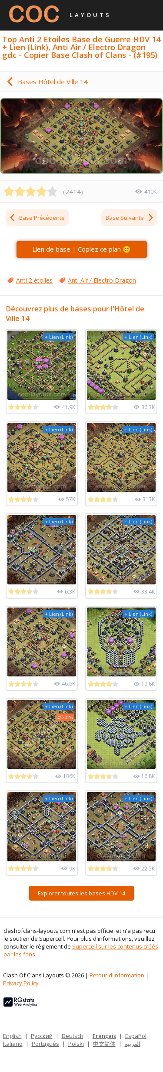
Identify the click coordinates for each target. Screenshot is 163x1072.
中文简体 (104, 1044)
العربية (132, 1044)
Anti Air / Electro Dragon (102, 280)
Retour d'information (117, 975)
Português (45, 1044)
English (12, 1036)
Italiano (13, 1044)
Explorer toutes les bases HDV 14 (81, 893)
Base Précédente (37, 218)
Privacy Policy (21, 983)
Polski (76, 1044)
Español (135, 1036)
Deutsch (72, 1036)
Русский (42, 1036)
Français (104, 1036)
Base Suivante (130, 218)
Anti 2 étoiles (34, 280)
